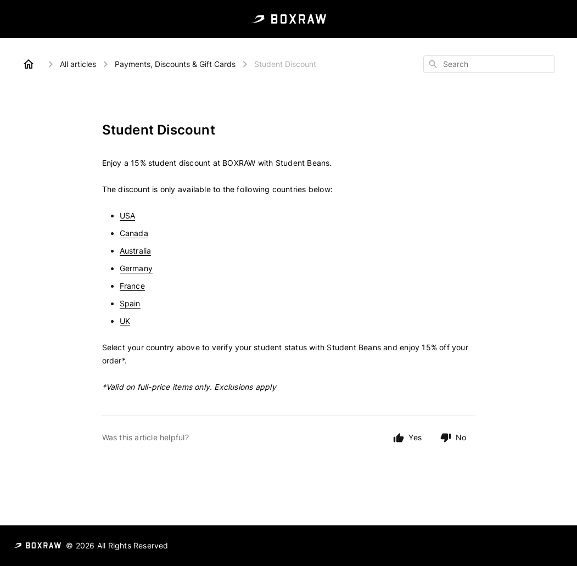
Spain (130, 303)
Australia (136, 250)
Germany (136, 268)
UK (125, 321)
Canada (134, 233)
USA (128, 215)
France (132, 285)
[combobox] (489, 64)
